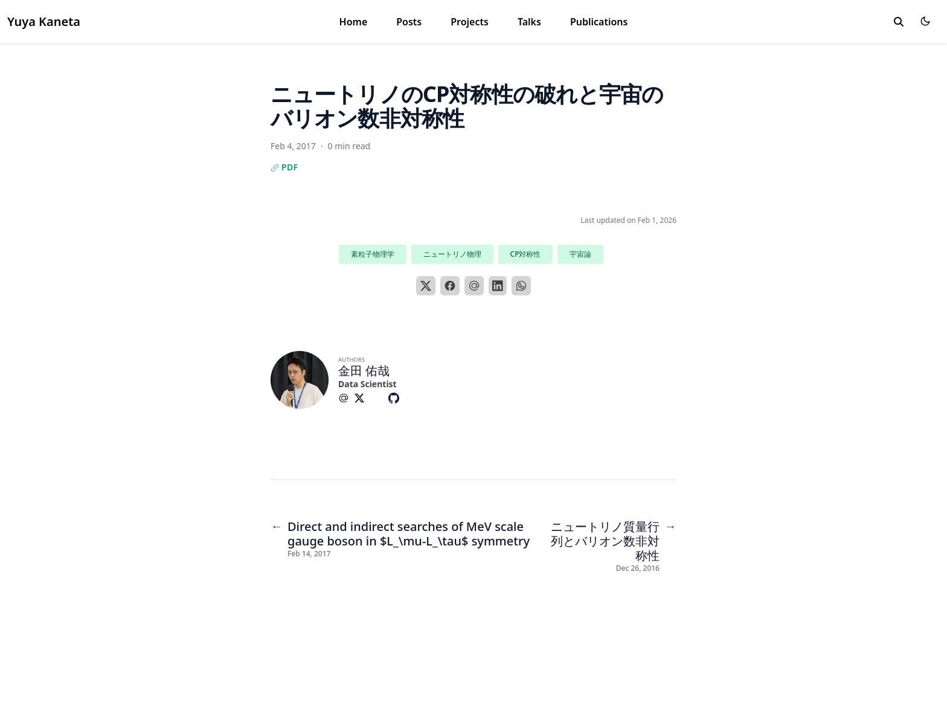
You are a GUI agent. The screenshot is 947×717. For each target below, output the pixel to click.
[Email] (474, 285)
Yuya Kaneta (43, 21)
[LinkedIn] (498, 285)
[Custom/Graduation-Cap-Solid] (379, 398)
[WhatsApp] (521, 285)
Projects (470, 21)
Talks (529, 21)
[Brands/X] (362, 398)
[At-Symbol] (346, 398)
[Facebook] (450, 285)
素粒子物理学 (372, 254)
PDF (284, 167)
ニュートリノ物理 (452, 254)
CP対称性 (525, 254)
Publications (599, 21)
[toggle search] (899, 22)
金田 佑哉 (364, 370)
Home (353, 21)
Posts (409, 21)
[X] (425, 285)
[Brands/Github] (396, 398)
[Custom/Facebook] (412, 398)
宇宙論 (580, 254)
